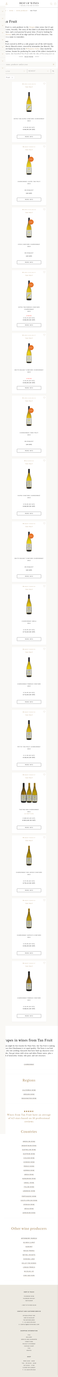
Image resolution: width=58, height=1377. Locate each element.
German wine (28, 1170)
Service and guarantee (29, 1339)
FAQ (29, 1335)
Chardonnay (6, 34)
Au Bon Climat (29, 1242)
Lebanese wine (29, 1191)
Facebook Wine (29, 1296)
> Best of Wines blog (29, 1305)
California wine (29, 1090)
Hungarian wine (29, 1178)
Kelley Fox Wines (29, 1263)
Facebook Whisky (29, 1298)
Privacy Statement (29, 1343)
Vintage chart (29, 1346)
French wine (29, 1166)
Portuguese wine (29, 1196)
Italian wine (29, 1187)
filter (7, 71)
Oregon (32, 27)
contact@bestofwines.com (29, 1324)
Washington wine (29, 1098)
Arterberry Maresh (29, 1238)
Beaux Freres (28, 1250)
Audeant (29, 1246)
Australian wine (29, 1149)
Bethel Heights (29, 1255)
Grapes (29, 1350)
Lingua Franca (29, 1267)
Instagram (29, 1300)
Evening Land (29, 1259)
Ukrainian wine (29, 1213)
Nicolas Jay (29, 1271)
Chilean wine (29, 1158)
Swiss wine (29, 1208)
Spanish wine (29, 1204)
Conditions (29, 1341)
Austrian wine (29, 1154)
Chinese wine (29, 1162)
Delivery (29, 1337)
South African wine (29, 1200)
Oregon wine (29, 1094)
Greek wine (29, 1174)
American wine (29, 1141)
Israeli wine (29, 1182)
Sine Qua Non (29, 1275)
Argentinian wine (29, 1145)
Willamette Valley (33, 49)
